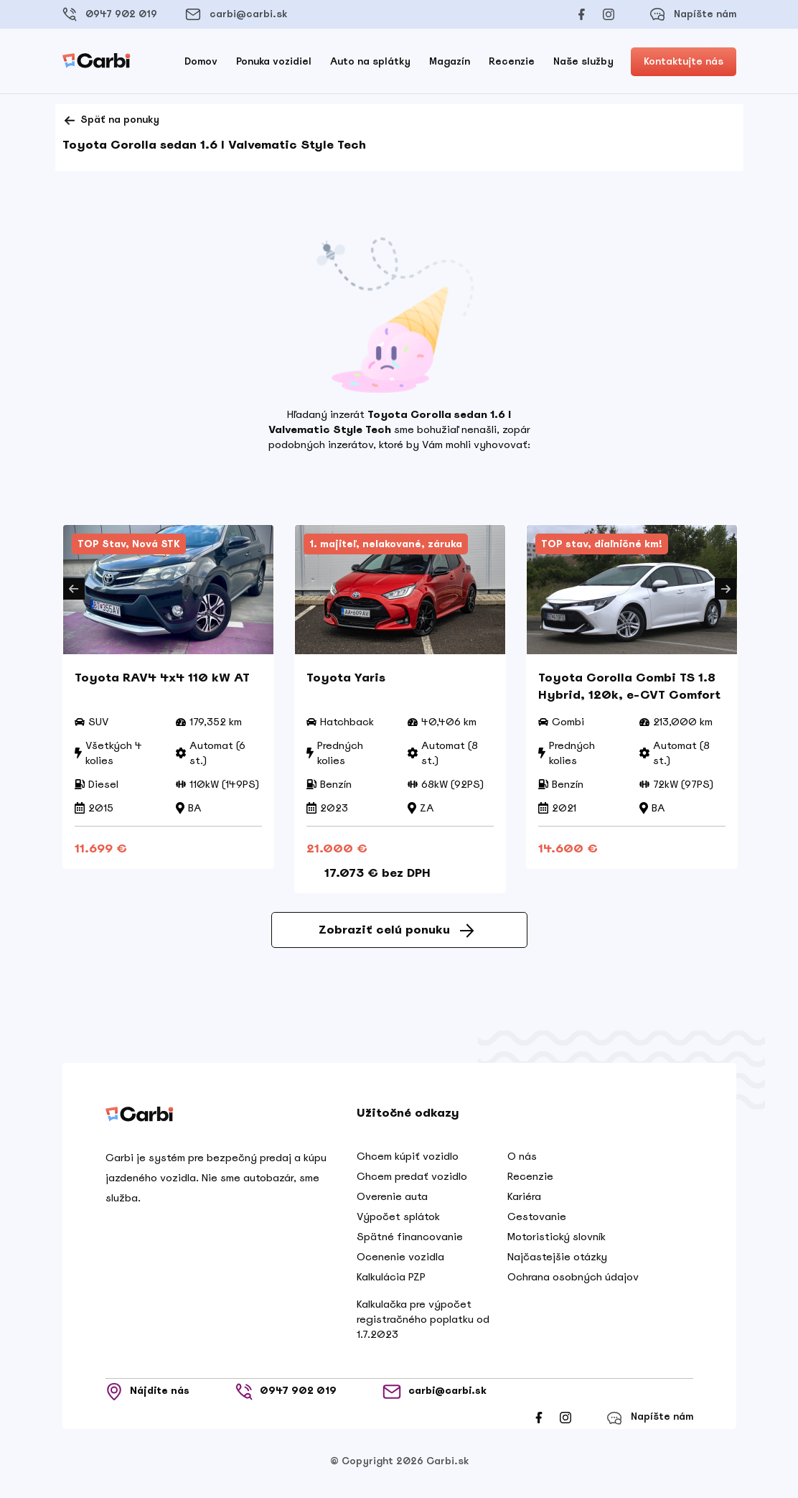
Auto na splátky (370, 61)
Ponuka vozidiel (273, 61)
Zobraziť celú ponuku (396, 935)
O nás (522, 1161)
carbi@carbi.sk (236, 14)
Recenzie (512, 61)
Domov (200, 61)
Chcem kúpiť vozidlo (408, 1161)
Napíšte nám (692, 14)
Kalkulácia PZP (391, 1281)
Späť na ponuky (110, 121)
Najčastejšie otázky (557, 1261)
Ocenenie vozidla (400, 1261)
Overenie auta (392, 1201)
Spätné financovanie (410, 1241)
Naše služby (583, 61)
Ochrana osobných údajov (573, 1281)
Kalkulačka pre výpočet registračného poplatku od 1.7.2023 (423, 1324)
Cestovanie (536, 1221)
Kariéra (524, 1201)
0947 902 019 (109, 14)
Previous (74, 589)
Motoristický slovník (556, 1241)
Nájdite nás (147, 1396)
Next (725, 589)
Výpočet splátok (398, 1221)
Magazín (449, 61)
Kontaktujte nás (683, 61)
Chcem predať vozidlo (412, 1181)
